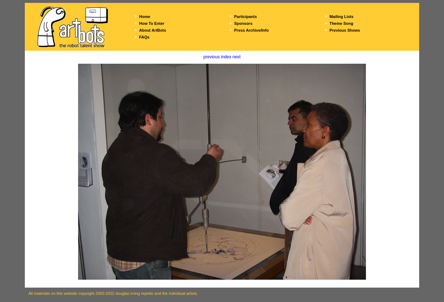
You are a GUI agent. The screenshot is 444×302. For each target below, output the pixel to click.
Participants (245, 16)
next (236, 56)
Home (144, 16)
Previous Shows (345, 30)
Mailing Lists (342, 16)
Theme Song (341, 23)
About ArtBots (152, 30)
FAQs (144, 37)
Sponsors (243, 23)
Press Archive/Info (251, 30)
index (226, 56)
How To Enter (151, 23)
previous (211, 56)
